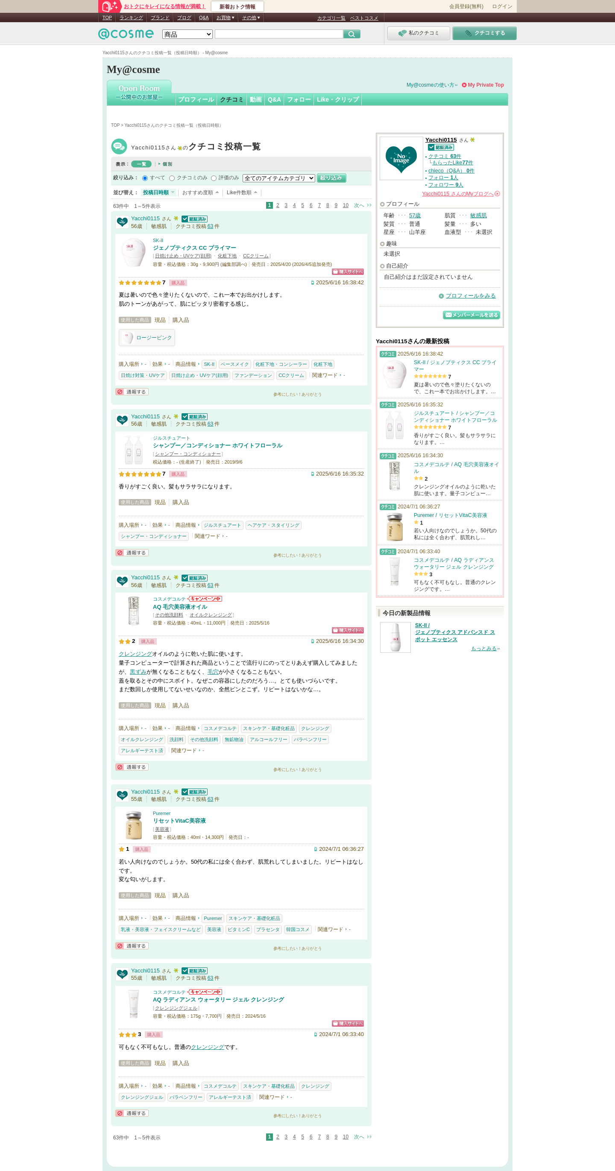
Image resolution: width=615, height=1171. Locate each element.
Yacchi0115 (196, 147)
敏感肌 (478, 215)
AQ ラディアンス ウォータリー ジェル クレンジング (218, 999)
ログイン (502, 6)
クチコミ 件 (444, 156)
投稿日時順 (156, 193)
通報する (132, 391)
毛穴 (213, 672)
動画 (256, 99)
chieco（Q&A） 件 (451, 171)
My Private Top (486, 85)
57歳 (415, 215)
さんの (461, 194)
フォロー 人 (443, 178)
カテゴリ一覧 (331, 17)
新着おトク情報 (237, 7)
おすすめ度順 (197, 193)
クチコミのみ (192, 178)
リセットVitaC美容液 (179, 821)
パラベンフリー (310, 739)
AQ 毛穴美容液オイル (180, 607)
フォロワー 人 (445, 185)
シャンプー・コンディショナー (188, 453)
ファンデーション (253, 375)
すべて (157, 178)
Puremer (161, 813)
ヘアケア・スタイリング (273, 525)
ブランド (160, 17)
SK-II (158, 240)
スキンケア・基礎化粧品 (269, 728)
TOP (107, 17)
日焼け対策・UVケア (143, 375)
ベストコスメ (364, 17)
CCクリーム (256, 255)
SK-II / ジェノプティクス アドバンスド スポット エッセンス (455, 632)
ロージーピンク (147, 337)
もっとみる (484, 648)
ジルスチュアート (171, 438)
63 (211, 226)
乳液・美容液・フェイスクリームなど (161, 929)
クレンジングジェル (176, 1007)
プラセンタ (268, 929)
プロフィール (196, 99)
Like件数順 (239, 193)
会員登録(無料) (466, 6)
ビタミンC (239, 929)
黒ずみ (138, 672)
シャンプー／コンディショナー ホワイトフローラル (217, 445)
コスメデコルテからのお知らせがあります (205, 599)
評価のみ (229, 178)
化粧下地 (227, 255)
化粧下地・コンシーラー (281, 364)
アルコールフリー (268, 739)
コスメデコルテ (169, 599)
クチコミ (232, 99)
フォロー (299, 99)
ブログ (184, 17)
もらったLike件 (452, 163)
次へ (359, 205)
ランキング (131, 17)
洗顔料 (177, 739)
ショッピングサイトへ (348, 272)
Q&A (204, 17)
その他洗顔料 (169, 614)
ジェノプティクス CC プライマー (194, 248)
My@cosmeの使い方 (430, 85)
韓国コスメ (298, 929)
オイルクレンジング (211, 614)
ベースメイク (235, 364)
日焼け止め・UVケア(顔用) (183, 255)
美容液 (162, 829)
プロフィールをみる (471, 295)
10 (345, 205)
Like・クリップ (338, 99)
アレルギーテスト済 (142, 750)
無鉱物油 (234, 739)
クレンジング (135, 654)
